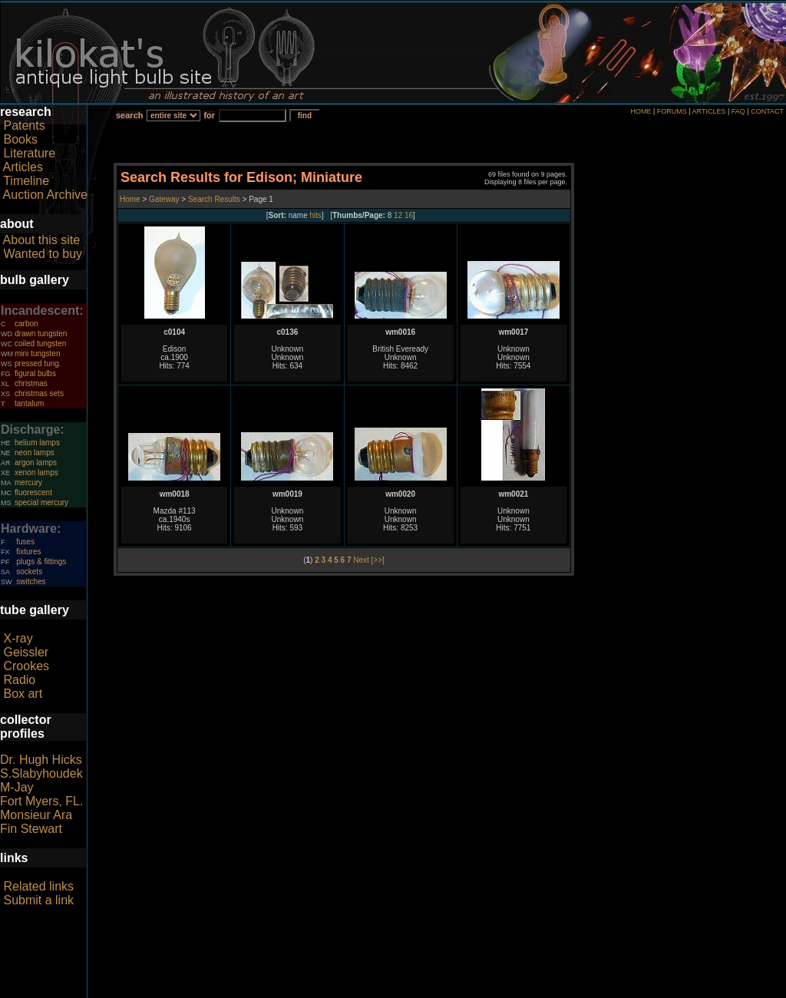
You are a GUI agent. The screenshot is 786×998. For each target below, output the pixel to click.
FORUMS (672, 111)
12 (398, 215)
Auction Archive (45, 194)
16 (409, 215)
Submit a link (38, 900)
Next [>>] (369, 560)
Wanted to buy (42, 253)
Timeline (26, 180)
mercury (28, 482)
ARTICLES (709, 111)
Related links (38, 886)
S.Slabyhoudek (41, 773)
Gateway (163, 199)
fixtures (28, 551)
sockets (29, 571)
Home (131, 199)
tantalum (29, 403)
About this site (42, 239)
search (129, 115)
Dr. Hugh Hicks (41, 759)
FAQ (738, 111)
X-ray (17, 638)
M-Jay (17, 787)
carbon (26, 323)
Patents (24, 125)
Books (20, 139)
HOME (640, 111)
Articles (23, 166)
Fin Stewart (31, 828)
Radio (19, 679)
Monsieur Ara (36, 814)
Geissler (25, 652)
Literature (29, 153)
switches (30, 581)
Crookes (26, 665)
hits (316, 215)
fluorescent (33, 492)
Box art (22, 693)
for (209, 115)
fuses (25, 541)
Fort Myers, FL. (41, 801)
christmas (31, 383)
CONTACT (767, 111)
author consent (463, 989)
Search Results (214, 199)
